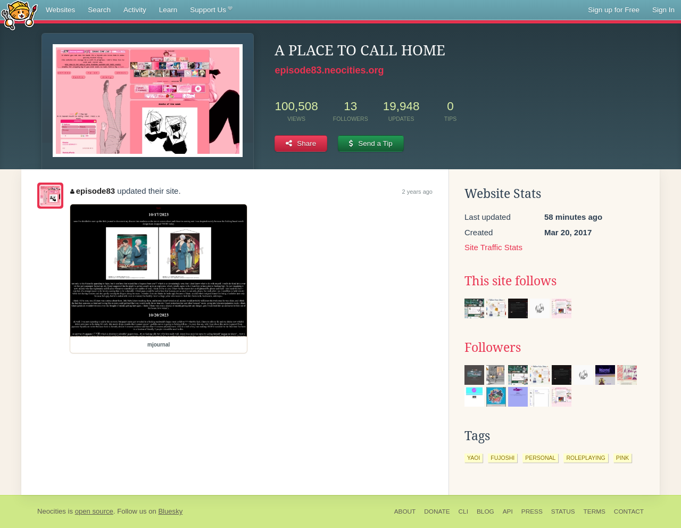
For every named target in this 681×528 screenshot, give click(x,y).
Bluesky (170, 511)
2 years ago (417, 191)
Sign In (663, 10)
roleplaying (585, 458)
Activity (134, 10)
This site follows (510, 281)
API (508, 511)
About (405, 511)
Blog (485, 511)
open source (94, 511)
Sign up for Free (614, 10)
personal (540, 458)
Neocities (51, 511)
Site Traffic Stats (493, 247)
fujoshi (502, 458)
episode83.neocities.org (329, 70)
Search (99, 10)
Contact (629, 511)
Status (563, 511)
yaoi (473, 458)
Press (532, 511)
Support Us (211, 10)
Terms (594, 511)
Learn (168, 10)
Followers (492, 347)
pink (622, 458)
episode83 (92, 190)
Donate (437, 511)
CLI (463, 511)
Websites (60, 10)
